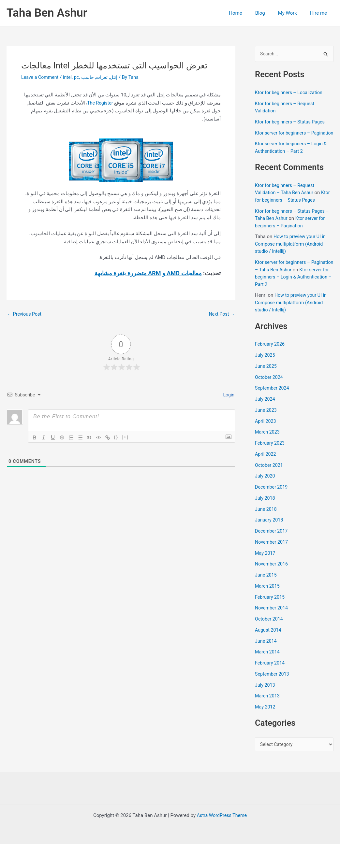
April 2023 (266, 429)
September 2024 (273, 396)
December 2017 (272, 539)
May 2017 (265, 561)
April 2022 (266, 462)
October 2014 (269, 627)
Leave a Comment (41, 77)
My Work (292, 13)
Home (246, 13)
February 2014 (270, 671)
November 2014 (272, 616)
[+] (125, 437)
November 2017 (272, 550)
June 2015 (266, 583)
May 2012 (265, 715)
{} (116, 437)
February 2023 (270, 451)
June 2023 (266, 418)
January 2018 (270, 528)
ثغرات (106, 77)
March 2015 (268, 594)
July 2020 (265, 484)
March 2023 (268, 440)
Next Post (221, 314)
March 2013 (268, 704)
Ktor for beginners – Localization (290, 93)
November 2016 (272, 572)
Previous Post (25, 314)
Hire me (320, 13)
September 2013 (273, 682)
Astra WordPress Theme (222, 815)
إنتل (118, 77)
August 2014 (269, 638)
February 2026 (270, 352)
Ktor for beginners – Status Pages (291, 122)
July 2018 (265, 506)
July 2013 (265, 693)
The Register (99, 103)
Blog (268, 13)
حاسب (90, 77)
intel (69, 77)
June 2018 (266, 517)
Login (228, 394)
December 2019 (272, 495)
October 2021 (269, 473)
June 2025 (266, 374)
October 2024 (269, 385)
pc (78, 77)
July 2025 (265, 363)
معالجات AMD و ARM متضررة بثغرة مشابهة (148, 273)
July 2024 (265, 407)
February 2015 (270, 605)
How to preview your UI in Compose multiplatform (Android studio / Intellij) (291, 251)
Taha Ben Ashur (47, 13)
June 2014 (266, 649)
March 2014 (268, 660)
